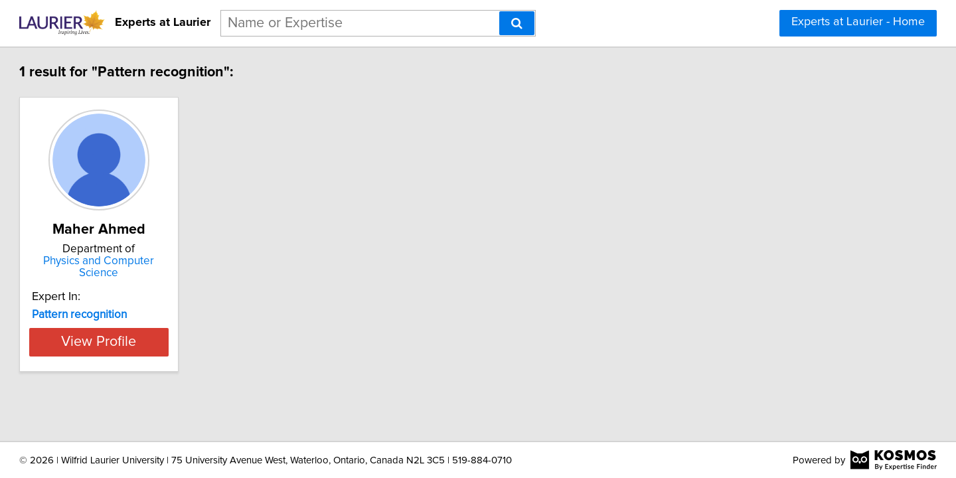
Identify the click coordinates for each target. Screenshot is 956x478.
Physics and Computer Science (176, 261)
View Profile (176, 330)
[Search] (516, 23)
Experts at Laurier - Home (858, 22)
